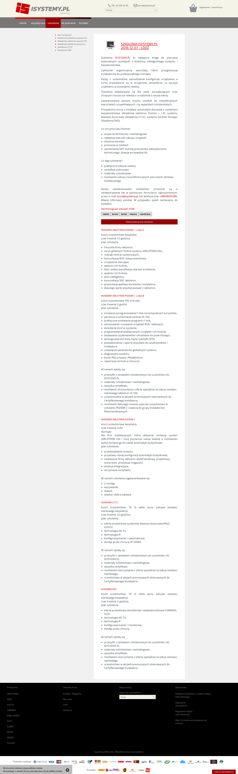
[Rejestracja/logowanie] (210, 7)
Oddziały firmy (70, 687)
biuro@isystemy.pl (127, 196)
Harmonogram (65, 35)
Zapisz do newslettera (130, 692)
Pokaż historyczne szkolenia (139, 221)
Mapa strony (125, 687)
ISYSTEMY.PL (122, 57)
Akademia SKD (64, 50)
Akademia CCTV (65, 47)
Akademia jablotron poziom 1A (72, 38)
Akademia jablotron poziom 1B (72, 41)
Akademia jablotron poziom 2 (72, 44)
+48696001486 (168, 196)
